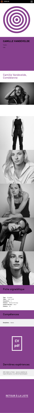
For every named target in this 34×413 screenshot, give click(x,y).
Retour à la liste (17, 396)
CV (17, 343)
